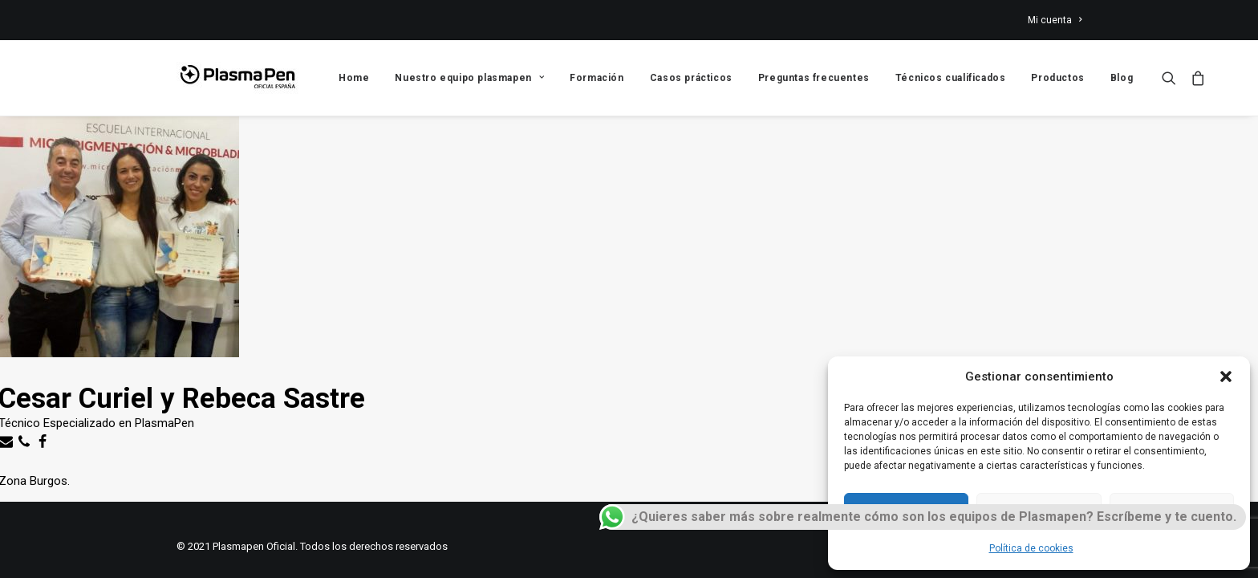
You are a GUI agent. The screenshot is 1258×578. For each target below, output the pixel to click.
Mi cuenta (1054, 20)
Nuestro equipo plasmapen (469, 77)
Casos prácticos (691, 77)
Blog (1121, 77)
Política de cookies (1031, 548)
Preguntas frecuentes (814, 77)
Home (354, 77)
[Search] (1172, 78)
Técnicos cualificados (950, 77)
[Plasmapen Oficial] (237, 78)
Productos (1057, 77)
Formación (596, 77)
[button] (1226, 376)
